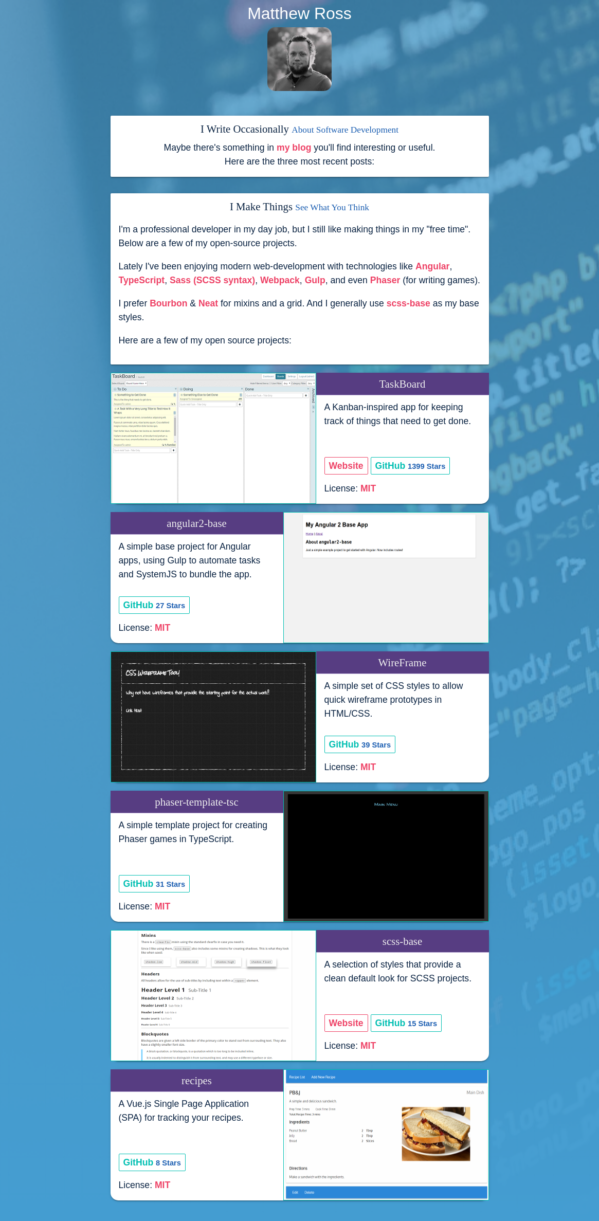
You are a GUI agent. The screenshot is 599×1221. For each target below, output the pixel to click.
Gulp (315, 280)
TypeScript (142, 280)
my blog (294, 147)
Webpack (280, 280)
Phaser (385, 280)
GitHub (410, 466)
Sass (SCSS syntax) (212, 280)
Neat (208, 303)
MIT (368, 488)
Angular (432, 266)
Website (346, 466)
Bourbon (168, 303)
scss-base (408, 303)
